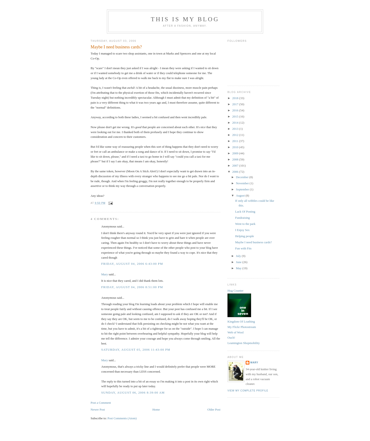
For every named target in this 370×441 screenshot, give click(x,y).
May (239, 268)
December (242, 177)
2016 (235, 110)
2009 (235, 153)
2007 (235, 165)
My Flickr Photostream (241, 327)
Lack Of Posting (245, 211)
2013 (235, 128)
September (243, 189)
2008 (235, 159)
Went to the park (245, 224)
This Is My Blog (185, 19)
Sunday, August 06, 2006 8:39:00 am (133, 392)
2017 (235, 104)
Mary (104, 274)
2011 (235, 141)
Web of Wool (235, 332)
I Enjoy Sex (242, 230)
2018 (235, 98)
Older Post (213, 409)
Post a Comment (101, 402)
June (239, 262)
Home (156, 409)
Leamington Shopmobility (243, 343)
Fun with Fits (243, 248)
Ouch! (231, 337)
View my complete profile (247, 390)
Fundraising (242, 217)
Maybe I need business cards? (116, 47)
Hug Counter (235, 290)
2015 (235, 116)
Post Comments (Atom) (122, 418)
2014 (235, 122)
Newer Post (98, 409)
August (241, 195)
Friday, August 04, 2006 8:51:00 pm (132, 287)
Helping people (244, 236)
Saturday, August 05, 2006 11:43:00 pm (135, 349)
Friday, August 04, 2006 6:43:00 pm (132, 263)
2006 (235, 171)
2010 (235, 147)
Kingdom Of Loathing (241, 321)
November (243, 183)
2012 (235, 135)
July (239, 256)
